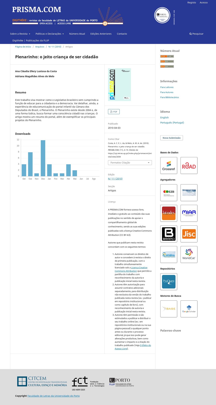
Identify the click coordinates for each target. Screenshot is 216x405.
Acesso (204, 2)
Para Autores (166, 92)
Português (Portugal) (172, 122)
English (164, 117)
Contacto (122, 33)
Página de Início (23, 46)
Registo (191, 2)
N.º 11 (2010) (54, 46)
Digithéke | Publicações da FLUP (30, 40)
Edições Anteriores (101, 33)
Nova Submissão (172, 137)
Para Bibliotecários (169, 97)
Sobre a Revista (19, 33)
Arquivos (39, 46)
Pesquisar (197, 33)
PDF (115, 111)
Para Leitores (166, 87)
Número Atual (77, 33)
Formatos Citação (120, 162)
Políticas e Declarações (49, 33)
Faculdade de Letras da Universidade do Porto (54, 395)
